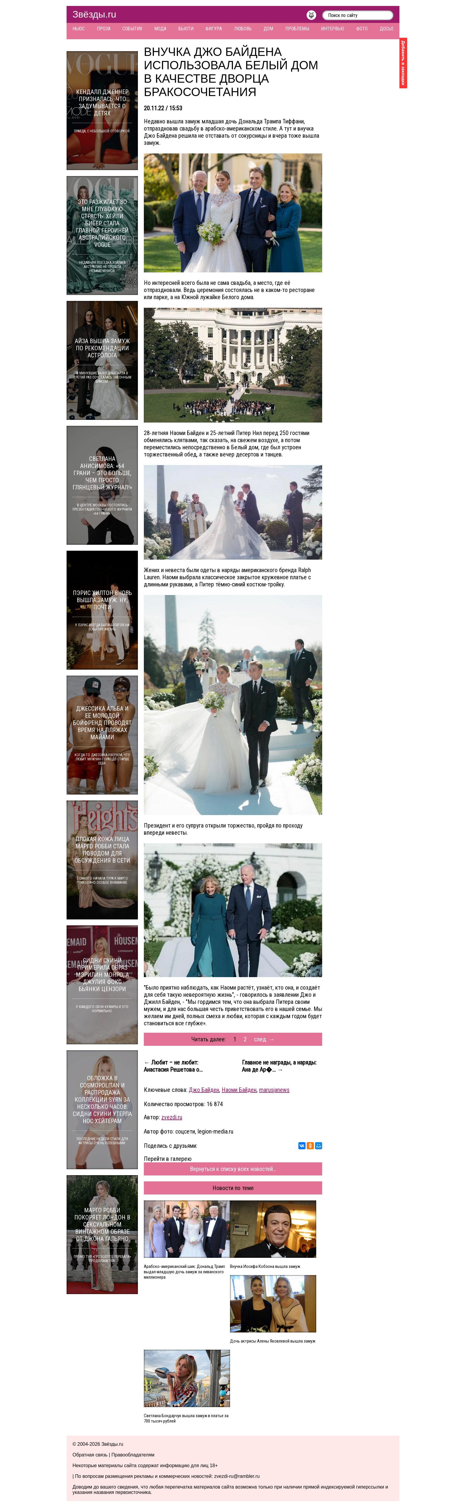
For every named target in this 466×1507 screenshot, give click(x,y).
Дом (268, 29)
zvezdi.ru (171, 1117)
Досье (386, 29)
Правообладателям (133, 1454)
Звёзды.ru (94, 14)
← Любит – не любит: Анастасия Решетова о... (173, 1066)
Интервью (332, 29)
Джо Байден (204, 1089)
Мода (160, 29)
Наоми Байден (239, 1089)
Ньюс (79, 29)
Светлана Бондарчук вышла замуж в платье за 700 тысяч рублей (186, 1418)
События (132, 29)
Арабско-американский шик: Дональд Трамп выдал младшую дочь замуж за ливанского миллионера (184, 1272)
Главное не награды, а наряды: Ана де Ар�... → (279, 1066)
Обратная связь (90, 1454)
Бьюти (186, 29)
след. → (264, 1039)
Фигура (213, 29)
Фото (362, 29)
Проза (104, 29)
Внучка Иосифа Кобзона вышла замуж (265, 1266)
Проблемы (297, 29)
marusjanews (274, 1089)
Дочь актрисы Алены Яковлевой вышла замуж (272, 1341)
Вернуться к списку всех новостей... (233, 1168)
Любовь (243, 29)
